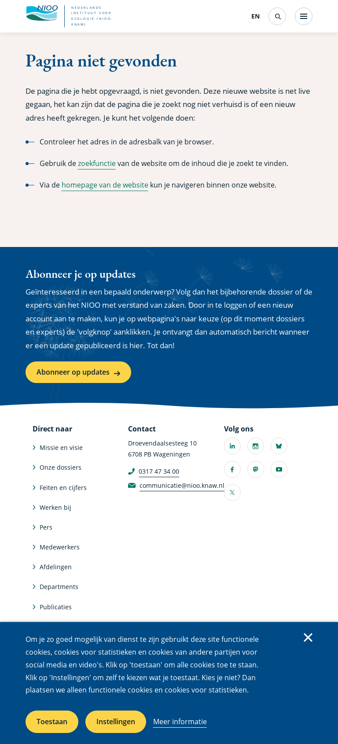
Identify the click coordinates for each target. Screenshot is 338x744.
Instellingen (115, 721)
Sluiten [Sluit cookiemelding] (308, 637)
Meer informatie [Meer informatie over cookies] (180, 721)
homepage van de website (105, 185)
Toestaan (52, 721)
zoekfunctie (97, 163)
